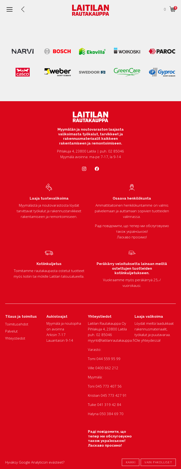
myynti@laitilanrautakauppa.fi (111, 340)
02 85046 (104, 334)
